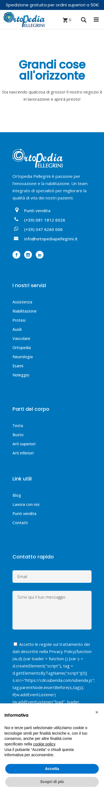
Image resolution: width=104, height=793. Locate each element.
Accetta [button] (52, 768)
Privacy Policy (62, 651)
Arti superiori (23, 443)
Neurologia (22, 356)
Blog (16, 495)
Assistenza (22, 302)
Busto (18, 434)
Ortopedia (21, 347)
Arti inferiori (23, 453)
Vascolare (21, 338)
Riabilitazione (24, 311)
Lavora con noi (25, 504)
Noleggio (20, 375)
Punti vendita (24, 513)
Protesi (19, 320)
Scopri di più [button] (52, 781)
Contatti (20, 522)
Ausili (17, 329)
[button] (96, 712)
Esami (17, 365)
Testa (17, 425)
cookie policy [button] (44, 744)
